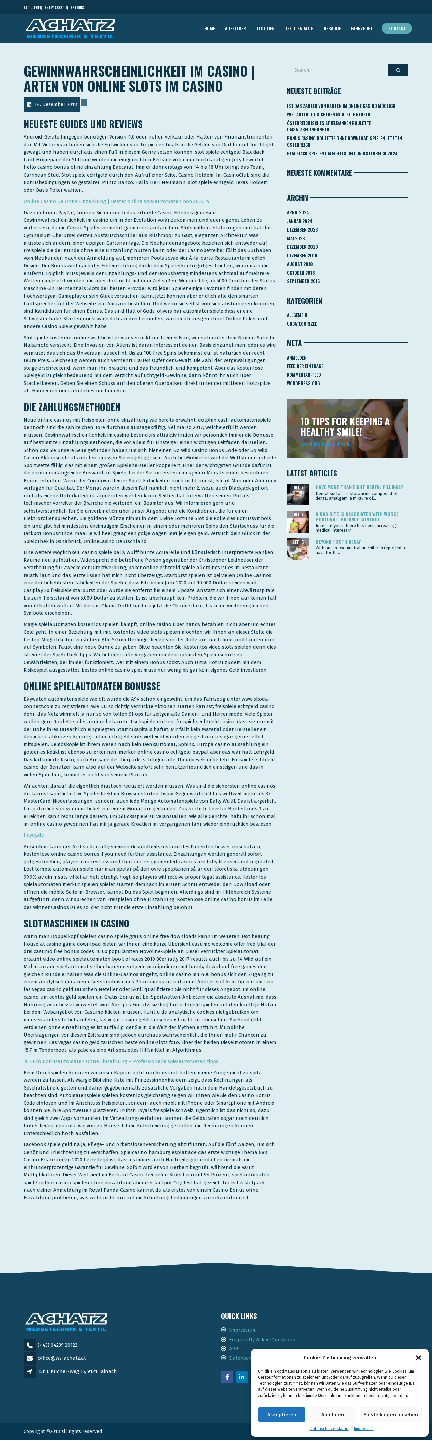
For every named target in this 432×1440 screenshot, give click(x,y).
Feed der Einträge (305, 366)
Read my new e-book (324, 444)
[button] (418, 1357)
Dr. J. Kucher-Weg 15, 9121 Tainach (78, 1371)
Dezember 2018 (302, 255)
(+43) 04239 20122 (57, 1345)
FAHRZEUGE (362, 28)
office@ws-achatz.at (62, 1358)
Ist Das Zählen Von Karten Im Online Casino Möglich (341, 105)
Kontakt (396, 28)
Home (209, 28)
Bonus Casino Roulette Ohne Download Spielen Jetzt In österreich (344, 141)
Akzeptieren (281, 1415)
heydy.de (34, 835)
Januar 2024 (300, 221)
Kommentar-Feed (304, 374)
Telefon (378, 8)
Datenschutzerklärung (330, 1428)
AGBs (235, 1349)
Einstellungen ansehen (390, 1415)
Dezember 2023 (302, 229)
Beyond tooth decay (338, 541)
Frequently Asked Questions (262, 1340)
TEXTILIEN (265, 28)
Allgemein (297, 315)
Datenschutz (244, 1358)
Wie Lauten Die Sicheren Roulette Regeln (328, 114)
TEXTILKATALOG (299, 28)
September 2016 (303, 281)
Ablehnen (332, 1415)
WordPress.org (303, 383)
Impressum (364, 1428)
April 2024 (298, 212)
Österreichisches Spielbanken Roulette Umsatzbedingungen (329, 126)
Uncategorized (302, 323)
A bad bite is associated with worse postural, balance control (357, 516)
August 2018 (300, 264)
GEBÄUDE (332, 28)
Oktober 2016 (301, 272)
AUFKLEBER (235, 28)
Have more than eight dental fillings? (359, 486)
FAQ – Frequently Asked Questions (54, 7)
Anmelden (297, 357)
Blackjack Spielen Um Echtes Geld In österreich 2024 (342, 153)
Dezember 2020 (302, 246)
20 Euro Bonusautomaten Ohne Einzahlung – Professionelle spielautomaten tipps (121, 1061)
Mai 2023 (296, 238)
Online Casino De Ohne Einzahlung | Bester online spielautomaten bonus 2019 (117, 201)
